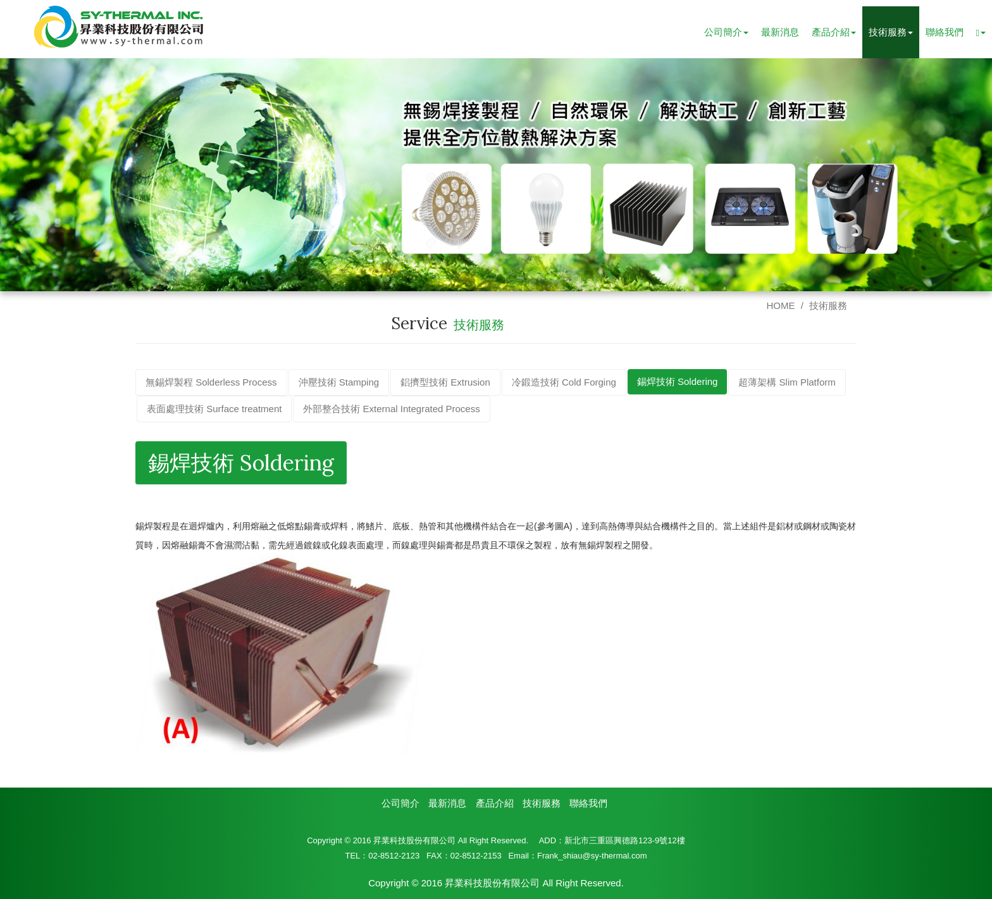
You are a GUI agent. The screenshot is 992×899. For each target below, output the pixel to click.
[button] (981, 32)
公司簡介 (400, 803)
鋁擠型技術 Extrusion (445, 382)
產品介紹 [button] (834, 32)
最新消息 (780, 32)
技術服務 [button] (891, 32)
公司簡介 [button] (726, 32)
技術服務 (828, 305)
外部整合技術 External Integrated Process (391, 408)
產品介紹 (495, 803)
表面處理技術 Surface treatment (214, 408)
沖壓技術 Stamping (339, 382)
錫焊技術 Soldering (677, 381)
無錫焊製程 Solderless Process (211, 382)
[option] (496, 174)
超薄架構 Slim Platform (786, 382)
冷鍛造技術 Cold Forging (564, 382)
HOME (780, 305)
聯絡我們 (945, 32)
